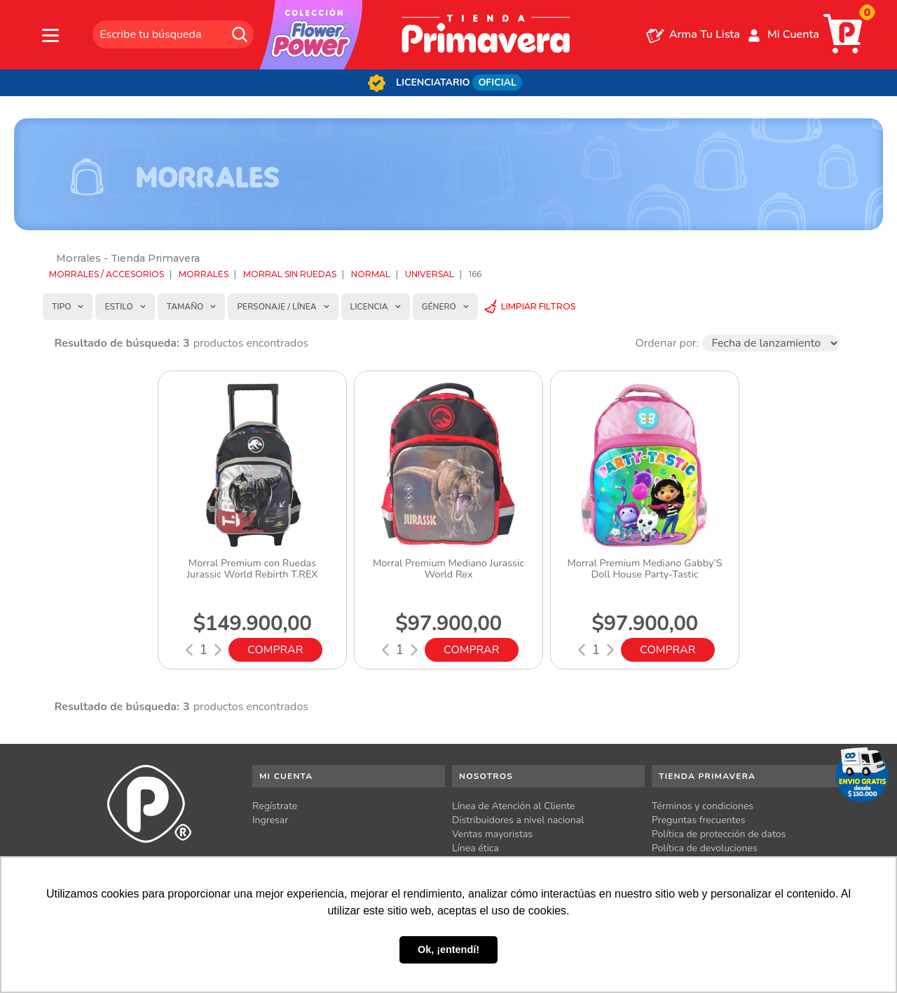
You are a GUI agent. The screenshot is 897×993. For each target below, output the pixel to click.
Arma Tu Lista (704, 34)
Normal (370, 274)
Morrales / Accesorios (106, 274)
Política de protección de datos (719, 834)
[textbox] (173, 34)
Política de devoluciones (705, 848)
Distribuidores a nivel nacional (518, 820)
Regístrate (274, 806)
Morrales (203, 274)
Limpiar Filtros (538, 306)
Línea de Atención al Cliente (513, 806)
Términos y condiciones (702, 806)
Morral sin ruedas (289, 274)
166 (475, 274)
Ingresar (270, 820)
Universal (429, 274)
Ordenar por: (667, 343)
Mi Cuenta (793, 34)
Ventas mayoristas (492, 834)
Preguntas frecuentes (699, 820)
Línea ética (475, 848)
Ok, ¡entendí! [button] (448, 949)
